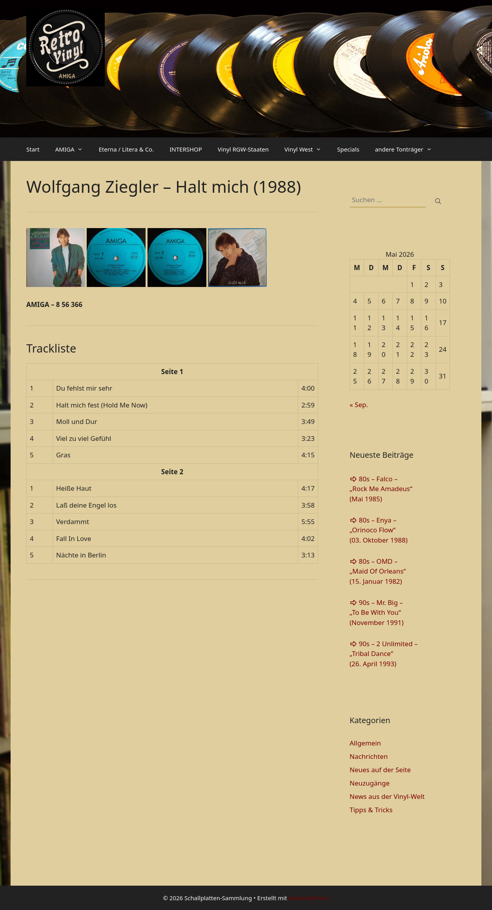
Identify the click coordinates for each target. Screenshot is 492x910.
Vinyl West (306, 149)
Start (33, 149)
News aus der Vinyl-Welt (387, 796)
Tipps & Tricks (371, 809)
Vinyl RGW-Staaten (243, 149)
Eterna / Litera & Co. (126, 149)
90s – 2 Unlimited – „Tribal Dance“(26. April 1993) (384, 653)
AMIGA (73, 149)
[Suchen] (438, 201)
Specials (348, 149)
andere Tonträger (407, 149)
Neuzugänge (370, 783)
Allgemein (365, 742)
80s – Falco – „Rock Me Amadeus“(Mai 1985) (381, 488)
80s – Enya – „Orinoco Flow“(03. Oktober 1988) (379, 530)
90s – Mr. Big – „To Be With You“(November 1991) (377, 612)
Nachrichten (369, 756)
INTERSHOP (185, 149)
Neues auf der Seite (380, 769)
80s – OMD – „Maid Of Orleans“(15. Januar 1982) (378, 571)
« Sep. (359, 404)
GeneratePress (308, 898)
